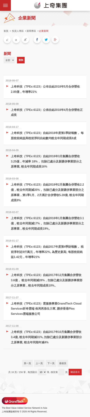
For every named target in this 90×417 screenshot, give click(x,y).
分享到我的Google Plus (55, 39)
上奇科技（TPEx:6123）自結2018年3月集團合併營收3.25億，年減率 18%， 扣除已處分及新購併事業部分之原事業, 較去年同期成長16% (46, 161)
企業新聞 (43, 31)
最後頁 (62, 363)
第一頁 (27, 363)
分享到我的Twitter (46, 39)
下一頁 (51, 363)
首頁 (6, 31)
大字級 (25, 39)
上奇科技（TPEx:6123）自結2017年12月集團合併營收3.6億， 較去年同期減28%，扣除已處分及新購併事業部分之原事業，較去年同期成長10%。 (46, 280)
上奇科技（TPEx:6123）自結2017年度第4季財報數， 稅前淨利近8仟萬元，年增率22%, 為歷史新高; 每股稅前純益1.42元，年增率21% (47, 252)
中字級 (16, 39)
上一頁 (39, 363)
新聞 (7, 54)
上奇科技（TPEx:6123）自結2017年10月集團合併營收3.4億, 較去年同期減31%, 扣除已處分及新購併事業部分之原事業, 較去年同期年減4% (46, 337)
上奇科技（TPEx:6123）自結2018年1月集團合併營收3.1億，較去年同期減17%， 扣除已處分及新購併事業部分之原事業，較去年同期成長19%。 (47, 223)
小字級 (7, 39)
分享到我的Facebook (37, 39)
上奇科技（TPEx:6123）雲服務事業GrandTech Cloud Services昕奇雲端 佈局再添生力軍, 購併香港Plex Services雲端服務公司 (46, 309)
